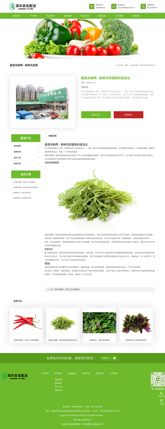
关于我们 (34, 16)
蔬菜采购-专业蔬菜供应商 (22, 198)
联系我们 (136, 16)
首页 (126, 65)
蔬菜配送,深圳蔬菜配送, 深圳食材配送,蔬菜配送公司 (82, 424)
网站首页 (17, 16)
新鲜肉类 (17, 152)
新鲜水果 (17, 164)
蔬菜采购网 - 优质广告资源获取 (24, 182)
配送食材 (51, 16)
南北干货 (17, 158)
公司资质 (119, 16)
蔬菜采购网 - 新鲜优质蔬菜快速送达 (26, 187)
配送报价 (68, 16)
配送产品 (96, 115)
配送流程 (102, 16)
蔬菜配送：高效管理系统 (22, 193)
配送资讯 (85, 16)
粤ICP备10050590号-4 (82, 420)
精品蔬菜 (17, 146)
